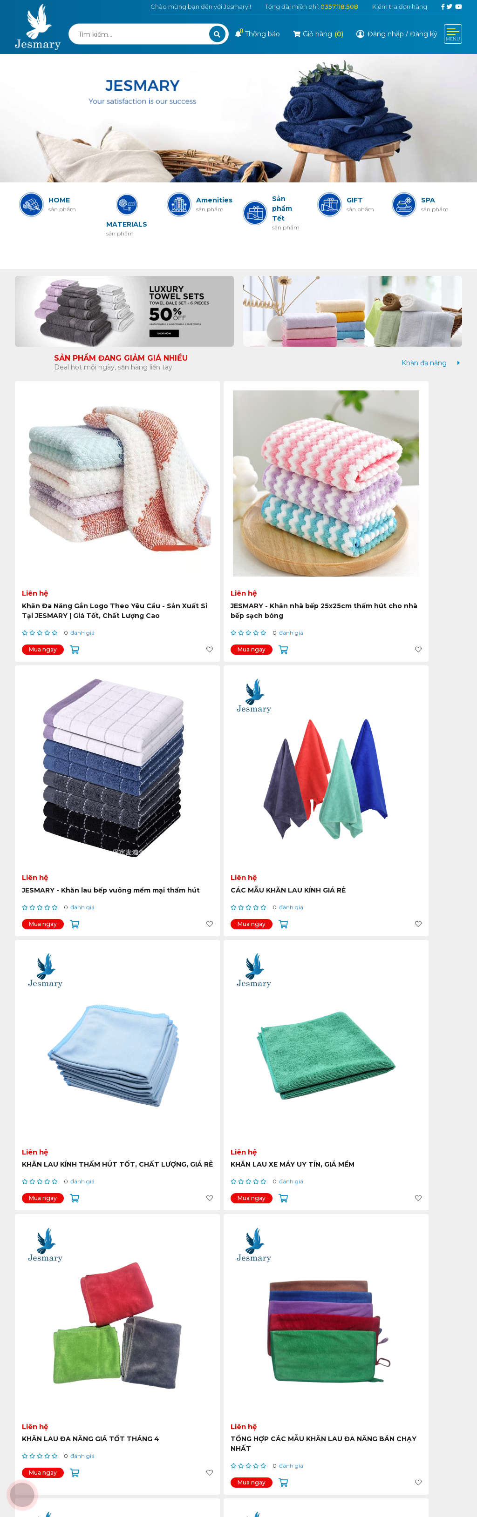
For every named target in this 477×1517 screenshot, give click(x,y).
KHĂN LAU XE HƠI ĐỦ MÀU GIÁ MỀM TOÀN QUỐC (181, 1079)
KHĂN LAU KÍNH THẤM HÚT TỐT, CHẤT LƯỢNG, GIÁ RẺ (65, 708)
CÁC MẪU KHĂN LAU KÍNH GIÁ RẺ (405, 515)
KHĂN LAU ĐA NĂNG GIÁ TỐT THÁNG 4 (290, 703)
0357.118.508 (339, 6)
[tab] (424, 363)
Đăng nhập (386, 34)
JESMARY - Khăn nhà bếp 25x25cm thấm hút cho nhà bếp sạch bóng (179, 520)
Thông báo (257, 34)
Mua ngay (43, 553)
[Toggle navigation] (453, 34)
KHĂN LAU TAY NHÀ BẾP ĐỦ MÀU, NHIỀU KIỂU (290, 891)
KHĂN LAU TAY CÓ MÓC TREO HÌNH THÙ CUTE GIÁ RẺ (406, 896)
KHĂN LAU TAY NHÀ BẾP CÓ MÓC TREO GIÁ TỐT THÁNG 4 (65, 1084)
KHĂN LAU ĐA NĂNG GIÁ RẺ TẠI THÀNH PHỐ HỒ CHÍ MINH (182, 896)
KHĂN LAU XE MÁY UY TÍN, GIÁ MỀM (180, 703)
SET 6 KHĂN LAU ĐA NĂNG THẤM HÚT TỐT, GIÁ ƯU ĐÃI (69, 896)
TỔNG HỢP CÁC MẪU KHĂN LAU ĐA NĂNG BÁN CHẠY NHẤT (404, 708)
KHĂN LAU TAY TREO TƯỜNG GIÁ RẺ (397, 1079)
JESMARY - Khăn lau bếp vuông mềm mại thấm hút (292, 515)
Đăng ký (423, 34)
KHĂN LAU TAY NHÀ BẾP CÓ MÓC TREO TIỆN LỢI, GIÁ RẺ (290, 1084)
